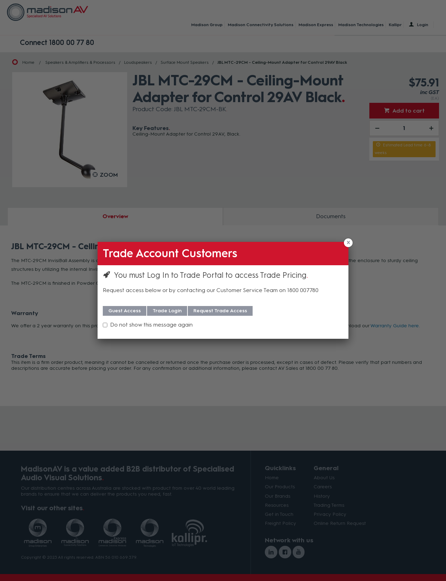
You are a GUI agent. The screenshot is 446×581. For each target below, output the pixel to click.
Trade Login (167, 311)
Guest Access (124, 311)
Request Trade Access (220, 311)
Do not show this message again (151, 324)
